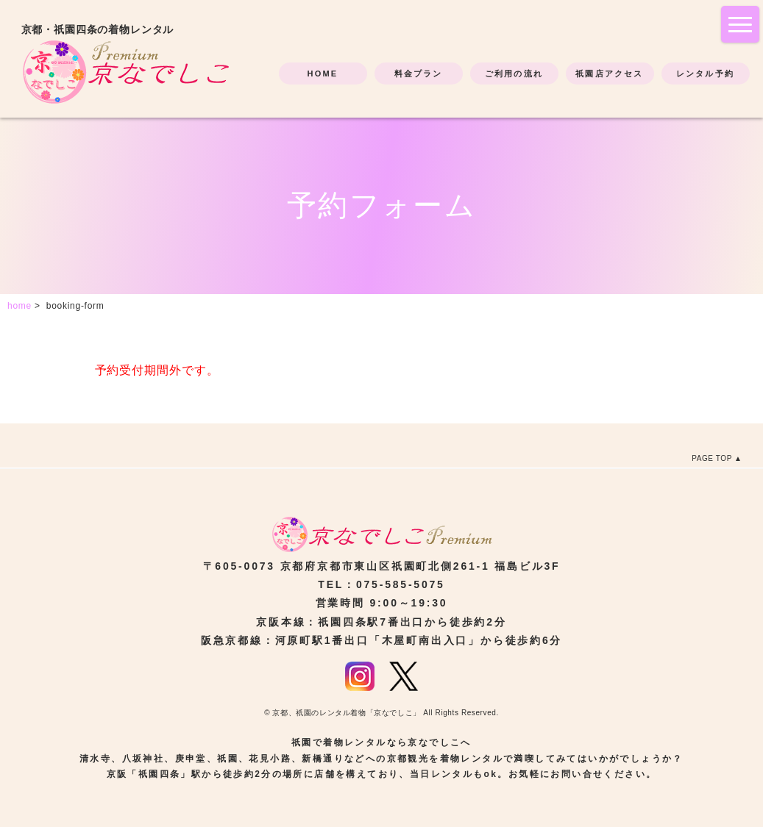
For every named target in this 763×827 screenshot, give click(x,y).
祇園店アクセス (609, 73)
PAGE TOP (712, 458)
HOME (323, 73)
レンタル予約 (705, 73)
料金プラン (418, 73)
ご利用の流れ (514, 73)
